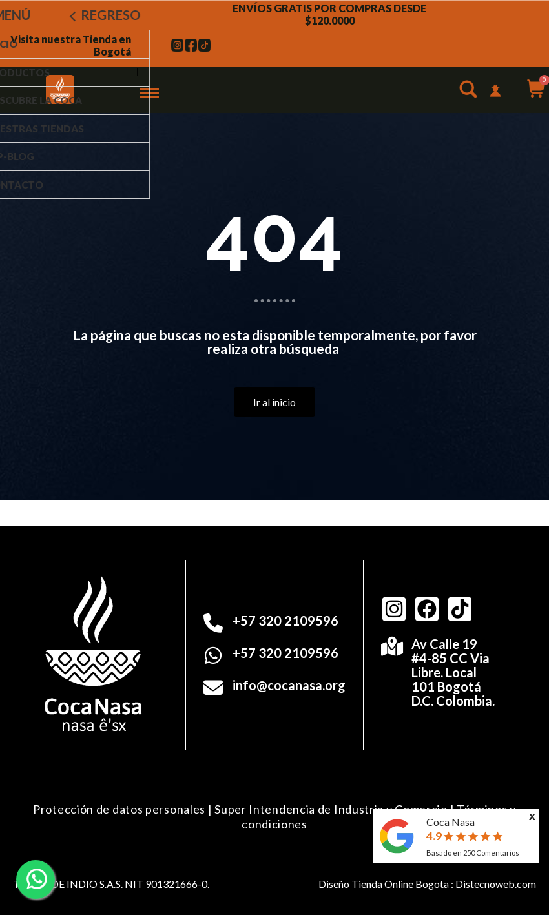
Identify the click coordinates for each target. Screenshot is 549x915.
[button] (469, 91)
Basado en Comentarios (472, 852)
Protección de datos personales (119, 809)
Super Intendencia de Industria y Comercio (331, 809)
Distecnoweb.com (495, 884)
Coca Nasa (450, 822)
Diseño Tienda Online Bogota (383, 884)
